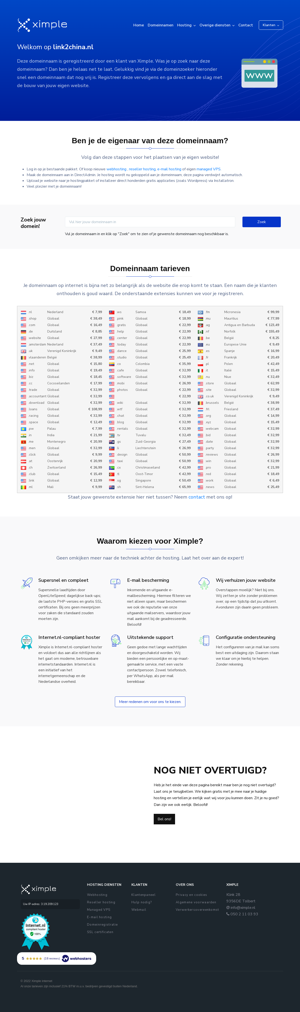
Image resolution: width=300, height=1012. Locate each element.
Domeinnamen (160, 25)
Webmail (138, 910)
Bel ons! (164, 819)
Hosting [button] (184, 25)
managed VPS (209, 169)
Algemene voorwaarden (196, 902)
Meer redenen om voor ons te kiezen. (150, 701)
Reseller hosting (101, 902)
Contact (245, 25)
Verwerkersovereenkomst (197, 910)
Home (138, 25)
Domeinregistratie (102, 925)
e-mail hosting (169, 169)
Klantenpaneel (143, 895)
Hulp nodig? (141, 902)
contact (196, 497)
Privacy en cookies (191, 895)
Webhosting (97, 895)
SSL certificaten (100, 932)
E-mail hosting (99, 917)
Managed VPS (98, 910)
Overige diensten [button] (215, 25)
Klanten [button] (269, 25)
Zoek (261, 222)
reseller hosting (142, 169)
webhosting (116, 169)
